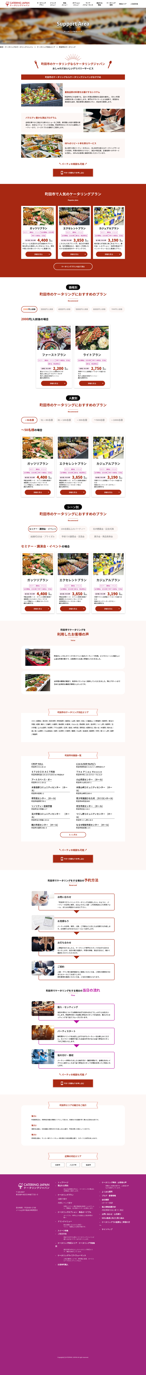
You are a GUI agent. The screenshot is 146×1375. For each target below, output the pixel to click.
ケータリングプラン (41, 4)
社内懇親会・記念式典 (47, 232)
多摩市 (57, 1165)
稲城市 (88, 1165)
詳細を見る (38, 254)
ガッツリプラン (38, 228)
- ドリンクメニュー (63, 1221)
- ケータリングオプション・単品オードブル (73, 1212)
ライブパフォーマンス (88, 4)
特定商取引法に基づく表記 (112, 1210)
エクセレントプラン (74, 228)
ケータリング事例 (111, 4)
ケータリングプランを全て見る (73, 266)
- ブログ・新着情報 (107, 1196)
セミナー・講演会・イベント (31, 232)
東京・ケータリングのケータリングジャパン (16, 47)
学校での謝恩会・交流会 (38, 235)
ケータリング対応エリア (46, 47)
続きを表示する (44, 378)
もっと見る (73, 835)
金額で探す (62, 1199)
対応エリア (122, 4)
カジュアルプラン (109, 228)
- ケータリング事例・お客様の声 (112, 1182)
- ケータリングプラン (64, 1195)
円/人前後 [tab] (29, 309)
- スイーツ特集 (61, 1231)
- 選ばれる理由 (61, 1186)
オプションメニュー (76, 4)
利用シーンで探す (65, 1203)
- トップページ (61, 1182)
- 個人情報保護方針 (107, 1207)
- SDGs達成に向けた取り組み (111, 1218)
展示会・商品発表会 (81, 235)
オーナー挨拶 (107, 1203)
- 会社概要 (104, 1200)
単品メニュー (65, 4)
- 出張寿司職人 (61, 1265)
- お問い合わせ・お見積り (110, 1214)
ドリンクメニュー (53, 4)
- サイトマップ (105, 1229)
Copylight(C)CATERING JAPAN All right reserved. (73, 1357)
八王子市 (73, 1165)
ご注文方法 (134, 4)
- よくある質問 (105, 1192)
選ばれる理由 (99, 4)
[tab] (29, 420)
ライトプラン (92, 355)
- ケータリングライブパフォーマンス (70, 1255)
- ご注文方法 (61, 1234)
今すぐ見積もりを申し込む (74, 172)
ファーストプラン (54, 355)
